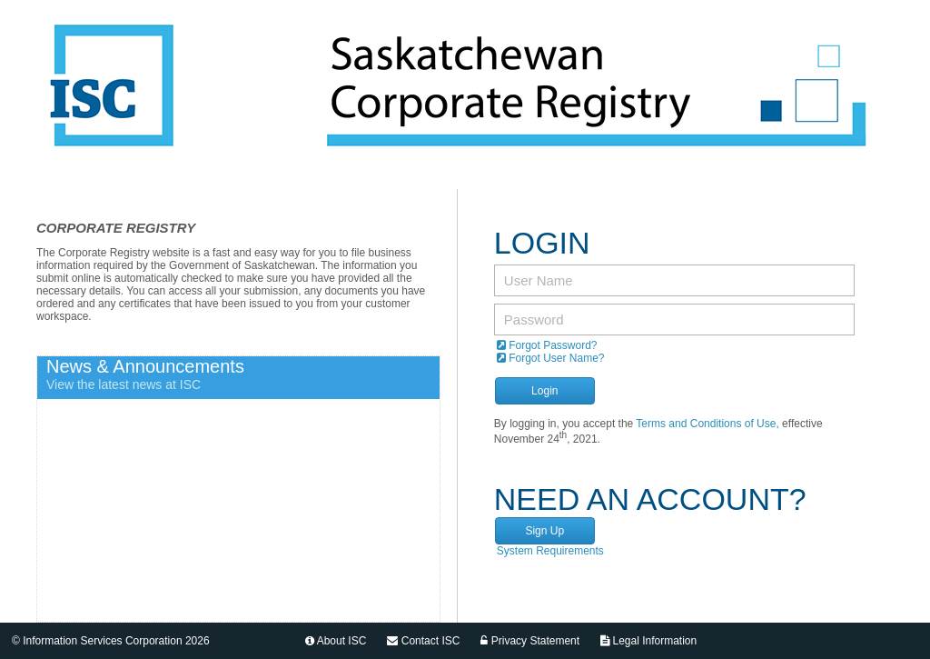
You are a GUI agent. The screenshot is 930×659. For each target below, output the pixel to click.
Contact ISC (423, 640)
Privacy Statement (529, 640)
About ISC (335, 640)
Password (534, 319)
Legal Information (648, 640)
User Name (538, 280)
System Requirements (550, 550)
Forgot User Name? (551, 358)
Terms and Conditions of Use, (707, 423)
